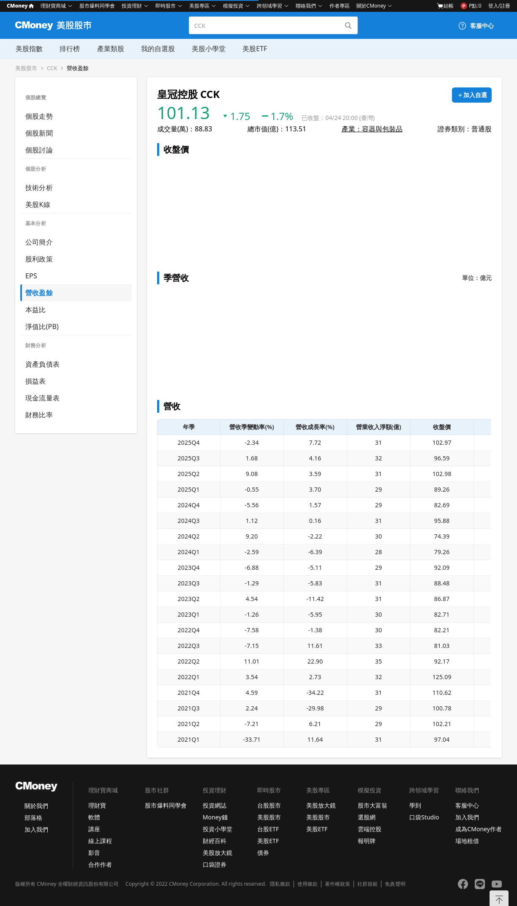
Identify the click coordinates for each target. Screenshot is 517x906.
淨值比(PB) (42, 326)
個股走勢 (39, 116)
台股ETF (268, 829)
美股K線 (37, 204)
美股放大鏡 (217, 853)
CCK (52, 68)
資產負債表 (42, 364)
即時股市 (165, 5)
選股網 (367, 817)
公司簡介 (39, 242)
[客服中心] (476, 25)
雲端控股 (369, 829)
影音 (94, 853)
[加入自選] (472, 95)
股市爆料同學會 (97, 5)
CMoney (20, 5)
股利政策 (39, 259)
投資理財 (132, 5)
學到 (415, 805)
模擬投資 (233, 5)
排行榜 (69, 48)
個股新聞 (39, 133)
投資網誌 (214, 805)
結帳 (445, 6)
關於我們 (36, 806)
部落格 (33, 817)
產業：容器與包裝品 (372, 128)
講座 (94, 829)
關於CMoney (371, 5)
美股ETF (254, 48)
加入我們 (36, 829)
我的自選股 (157, 48)
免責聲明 (395, 884)
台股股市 (269, 805)
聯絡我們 (306, 5)
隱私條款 (280, 884)
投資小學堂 (217, 829)
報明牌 (367, 841)
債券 (263, 853)
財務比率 (39, 414)
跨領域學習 (269, 5)
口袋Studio (424, 817)
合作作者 (100, 864)
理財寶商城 (53, 5)
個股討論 (39, 150)
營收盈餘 (78, 68)
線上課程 (100, 841)
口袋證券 (214, 864)
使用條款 (307, 884)
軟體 (94, 817)
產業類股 (109, 48)
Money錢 (215, 817)
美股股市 (26, 68)
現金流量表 (42, 398)
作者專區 (339, 5)
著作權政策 (337, 884)
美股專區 (199, 5)
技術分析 (39, 187)
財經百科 (214, 841)
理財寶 (97, 805)
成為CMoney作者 (478, 829)
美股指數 (28, 48)
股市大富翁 (372, 805)
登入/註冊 (499, 5)
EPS (31, 275)
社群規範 (367, 884)
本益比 (35, 309)
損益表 (35, 381)
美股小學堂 (208, 48)
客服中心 (467, 805)
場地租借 (467, 841)
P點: (470, 6)
